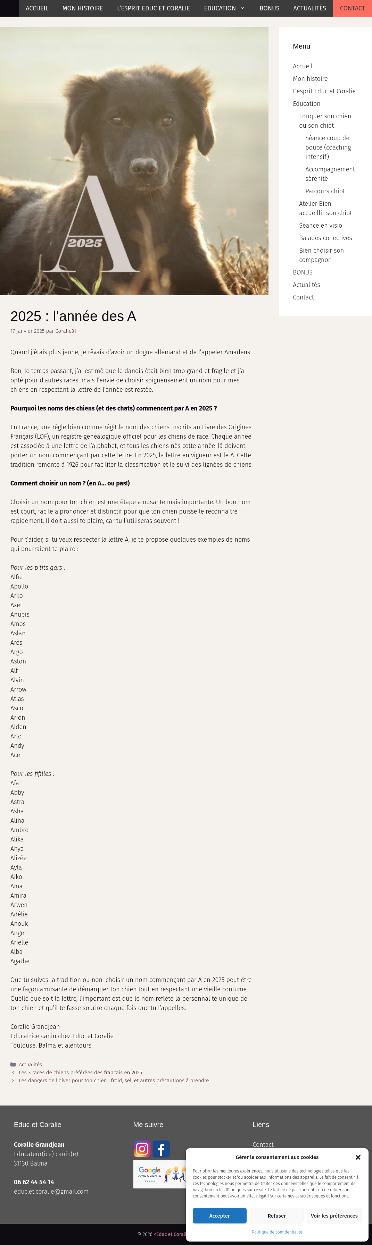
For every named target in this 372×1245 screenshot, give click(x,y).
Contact (352, 8)
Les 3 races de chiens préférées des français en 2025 (80, 1072)
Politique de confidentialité (277, 1232)
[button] (358, 1157)
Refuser (277, 1216)
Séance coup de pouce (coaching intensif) (328, 147)
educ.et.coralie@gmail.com (51, 1191)
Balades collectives (325, 238)
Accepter (219, 1216)
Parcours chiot (325, 191)
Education (228, 8)
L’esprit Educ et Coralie (153, 8)
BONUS (269, 8)
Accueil (37, 8)
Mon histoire (83, 8)
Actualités (310, 8)
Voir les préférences (334, 1216)
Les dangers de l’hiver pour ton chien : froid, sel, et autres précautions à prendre (114, 1080)
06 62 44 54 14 (34, 1182)
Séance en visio (320, 225)
